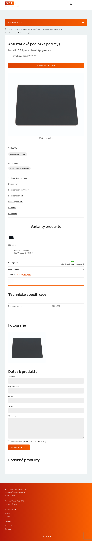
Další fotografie (46, 138)
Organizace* (13, 386)
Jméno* (11, 376)
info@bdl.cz (16, 504)
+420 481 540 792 (16, 501)
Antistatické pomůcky (31, 29)
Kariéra (8, 521)
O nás (7, 516)
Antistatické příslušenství (52, 29)
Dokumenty (13, 184)
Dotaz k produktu (15, 202)
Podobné (12, 207)
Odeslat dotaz (19, 447)
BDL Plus (8, 525)
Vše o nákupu (10, 509)
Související (12, 213)
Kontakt (8, 529)
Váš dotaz (12, 416)
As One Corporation (17, 154)
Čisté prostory (14, 29)
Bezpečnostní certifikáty (18, 190)
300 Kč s (23, 274)
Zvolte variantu (46, 66)
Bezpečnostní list (15, 196)
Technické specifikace (17, 178)
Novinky (8, 513)
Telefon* (12, 406)
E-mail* (11, 396)
